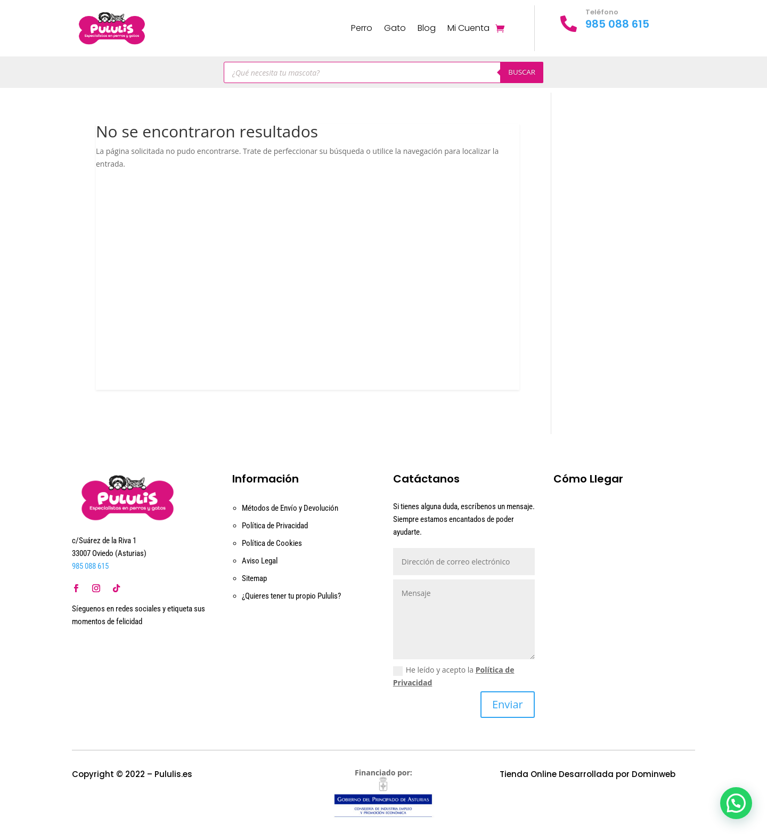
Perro (361, 28)
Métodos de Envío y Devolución (290, 508)
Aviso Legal (260, 561)
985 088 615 (617, 24)
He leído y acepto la (454, 676)
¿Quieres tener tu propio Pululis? (291, 596)
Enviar (507, 704)
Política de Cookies (272, 543)
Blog (427, 28)
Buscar (521, 72)
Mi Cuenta (468, 28)
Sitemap (254, 578)
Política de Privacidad (275, 525)
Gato (395, 28)
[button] (736, 803)
